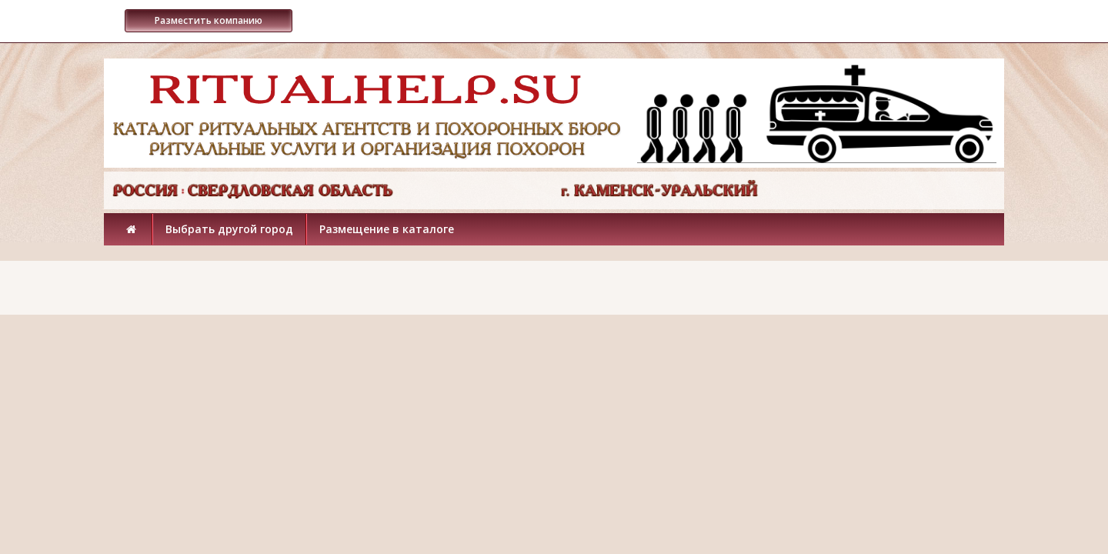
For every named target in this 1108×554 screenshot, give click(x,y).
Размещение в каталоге (386, 229)
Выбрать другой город (229, 229)
